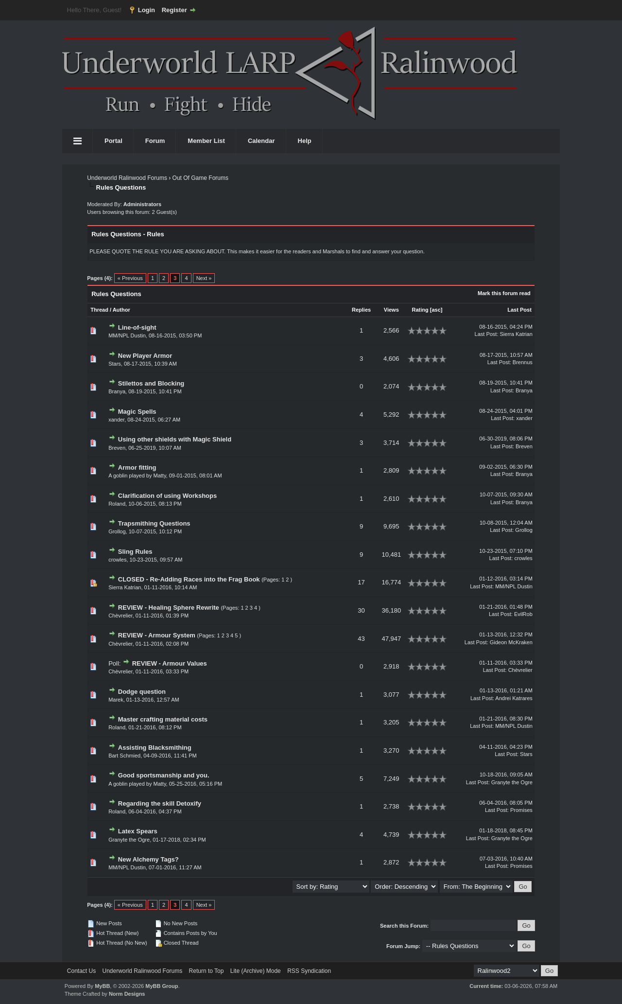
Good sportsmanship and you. (163, 775)
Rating (420, 310)
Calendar (261, 140)
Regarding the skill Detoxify (159, 803)
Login (146, 10)
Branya (116, 391)
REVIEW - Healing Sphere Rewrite (168, 607)
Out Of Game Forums (200, 178)
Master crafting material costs (162, 719)
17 (361, 582)
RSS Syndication (309, 971)
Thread (99, 310)
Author (121, 310)
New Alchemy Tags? (148, 859)
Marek (115, 700)
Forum (155, 140)
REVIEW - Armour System (156, 635)
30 (361, 610)
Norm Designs (127, 994)
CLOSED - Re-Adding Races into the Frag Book (189, 579)
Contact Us (81, 971)
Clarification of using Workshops (167, 495)
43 (361, 638)
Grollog (116, 531)
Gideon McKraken (511, 642)
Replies (361, 310)
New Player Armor (145, 355)
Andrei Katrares (513, 698)
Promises (521, 810)
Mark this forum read (504, 293)
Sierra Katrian (516, 334)
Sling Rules (135, 551)
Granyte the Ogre (512, 782)
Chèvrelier (120, 615)
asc (436, 310)
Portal (113, 140)
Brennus (523, 362)
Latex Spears (137, 831)
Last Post (519, 310)
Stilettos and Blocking (151, 383)
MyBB (102, 986)
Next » (204, 278)
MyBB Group (161, 986)
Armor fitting (137, 467)
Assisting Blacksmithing (154, 747)
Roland (116, 504)
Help (304, 140)
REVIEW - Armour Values (169, 663)
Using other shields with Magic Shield (174, 439)
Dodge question (142, 691)
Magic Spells (137, 411)
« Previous (130, 278)
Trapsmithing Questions (154, 523)
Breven (116, 448)
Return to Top (206, 971)
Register (174, 10)
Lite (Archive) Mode (255, 971)
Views (391, 310)
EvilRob (523, 614)
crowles (117, 560)
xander (116, 420)
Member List (206, 140)
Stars (114, 364)
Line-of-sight (137, 327)
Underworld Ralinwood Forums (127, 178)
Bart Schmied (124, 755)
